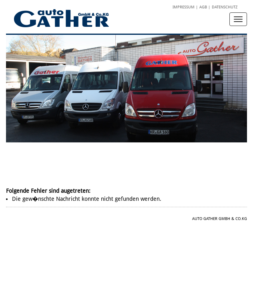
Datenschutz (224, 7)
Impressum (184, 7)
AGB (203, 7)
